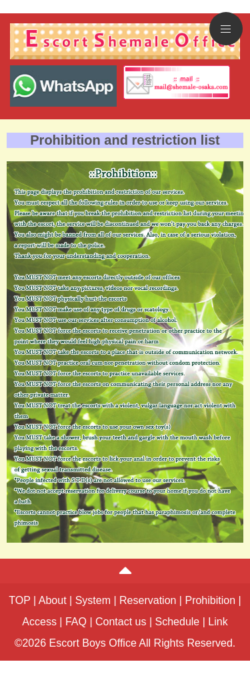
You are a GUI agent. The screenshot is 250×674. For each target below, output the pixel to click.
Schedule (177, 621)
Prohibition (210, 600)
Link (217, 621)
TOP (19, 600)
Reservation (147, 600)
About (53, 600)
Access (39, 621)
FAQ (76, 621)
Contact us (120, 621)
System (93, 600)
